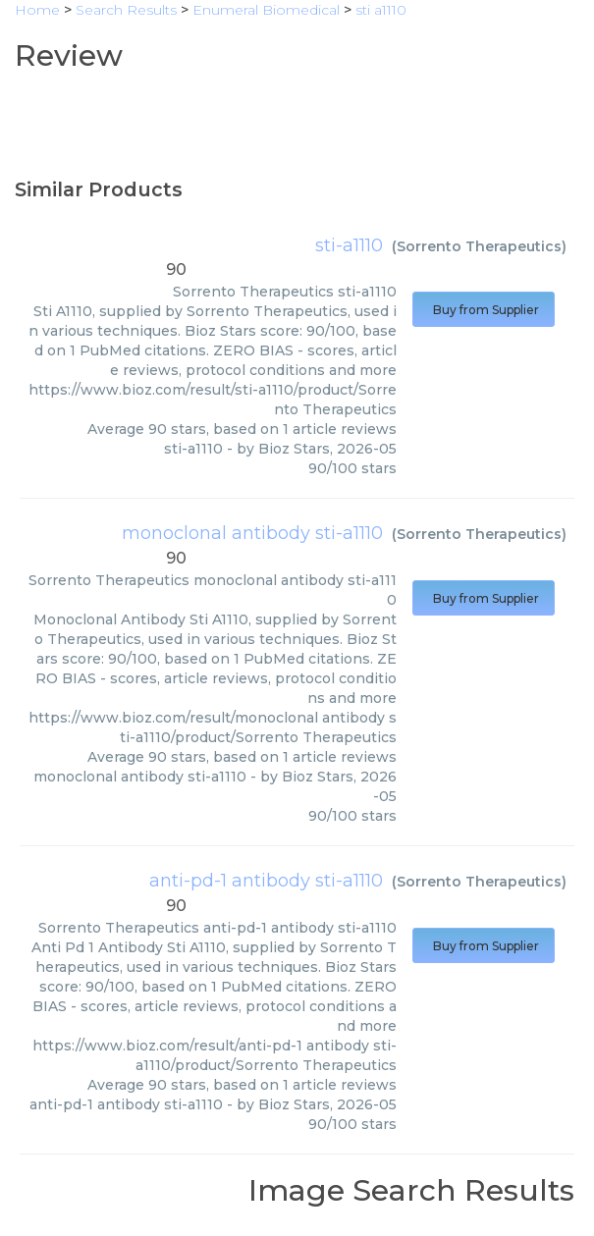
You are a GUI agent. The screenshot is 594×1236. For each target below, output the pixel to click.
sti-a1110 (349, 245)
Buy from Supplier (483, 309)
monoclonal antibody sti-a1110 (252, 533)
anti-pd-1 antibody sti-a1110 (266, 880)
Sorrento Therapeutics (479, 246)
